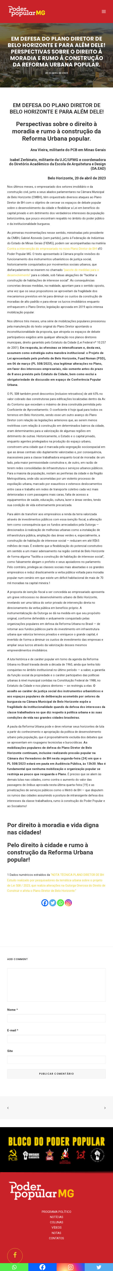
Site (10, 1051)
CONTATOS (56, 1238)
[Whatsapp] (60, 902)
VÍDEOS (57, 1227)
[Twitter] (52, 902)
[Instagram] (68, 902)
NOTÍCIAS (56, 1217)
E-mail (12, 1030)
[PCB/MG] (26, 11)
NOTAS (56, 1233)
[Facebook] (44, 902)
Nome (12, 1010)
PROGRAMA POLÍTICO (56, 1212)
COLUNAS (56, 1222)
